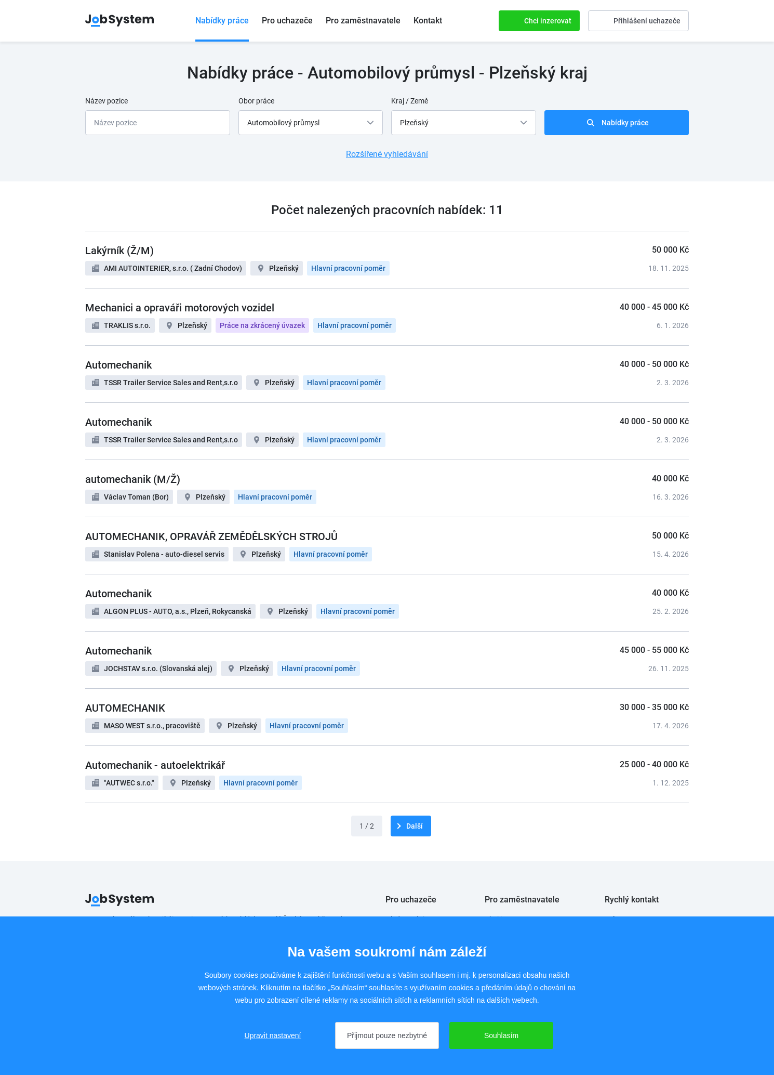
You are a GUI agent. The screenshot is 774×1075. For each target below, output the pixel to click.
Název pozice (106, 101)
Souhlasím (501, 1035)
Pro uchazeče (287, 20)
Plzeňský (284, 268)
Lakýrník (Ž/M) (119, 250)
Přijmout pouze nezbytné (387, 1035)
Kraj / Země (409, 101)
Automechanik (118, 365)
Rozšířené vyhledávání (387, 154)
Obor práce (256, 101)
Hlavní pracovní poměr (348, 268)
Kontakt (427, 20)
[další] (411, 826)
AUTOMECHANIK (125, 708)
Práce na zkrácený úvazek (262, 325)
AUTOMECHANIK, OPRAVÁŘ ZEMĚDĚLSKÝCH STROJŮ (211, 536)
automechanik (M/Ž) (132, 479)
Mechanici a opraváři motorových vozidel (179, 307)
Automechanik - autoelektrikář (155, 765)
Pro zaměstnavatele (363, 20)
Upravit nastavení (273, 1035)
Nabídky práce (222, 20)
